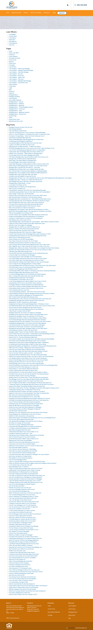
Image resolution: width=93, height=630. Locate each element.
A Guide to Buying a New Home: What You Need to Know (23, 370)
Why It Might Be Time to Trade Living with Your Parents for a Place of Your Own (29, 246)
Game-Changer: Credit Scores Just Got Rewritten (21, 193)
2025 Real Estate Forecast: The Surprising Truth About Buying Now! (26, 267)
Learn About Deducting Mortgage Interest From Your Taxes (24, 543)
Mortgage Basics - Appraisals (16, 105)
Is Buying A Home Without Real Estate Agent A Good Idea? (24, 554)
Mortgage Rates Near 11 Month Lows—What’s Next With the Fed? (25, 179)
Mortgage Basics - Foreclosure (17, 109)
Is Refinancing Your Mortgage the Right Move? (21, 141)
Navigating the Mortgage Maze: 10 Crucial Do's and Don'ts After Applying (27, 323)
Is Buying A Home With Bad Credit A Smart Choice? (22, 552)
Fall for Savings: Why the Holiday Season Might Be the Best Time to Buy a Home (29, 244)
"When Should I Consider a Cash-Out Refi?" (20, 311)
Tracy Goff (11, 45)
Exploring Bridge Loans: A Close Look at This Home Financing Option (26, 363)
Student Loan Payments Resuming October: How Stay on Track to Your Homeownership (31, 356)
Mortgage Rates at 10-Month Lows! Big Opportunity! (22, 186)
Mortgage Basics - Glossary (16, 102)
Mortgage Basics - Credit (15, 110)
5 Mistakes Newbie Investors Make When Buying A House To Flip (26, 482)
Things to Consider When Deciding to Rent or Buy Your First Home (25, 468)
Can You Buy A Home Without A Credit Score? (20, 512)
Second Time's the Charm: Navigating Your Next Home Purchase (25, 307)
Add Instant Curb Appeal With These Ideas (20, 430)
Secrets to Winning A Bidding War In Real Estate (21, 573)
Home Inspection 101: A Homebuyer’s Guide (20, 568)
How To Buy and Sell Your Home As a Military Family (22, 452)
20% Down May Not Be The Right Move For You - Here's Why (24, 396)
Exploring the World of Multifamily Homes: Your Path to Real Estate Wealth (28, 354)
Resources (47, 12)
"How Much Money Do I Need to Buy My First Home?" (22, 519)
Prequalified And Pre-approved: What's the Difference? (23, 542)
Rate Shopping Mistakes (15, 129)
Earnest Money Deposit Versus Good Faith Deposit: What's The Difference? (28, 585)
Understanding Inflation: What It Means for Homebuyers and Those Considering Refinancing (32, 270)
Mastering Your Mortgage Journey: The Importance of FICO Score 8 (26, 316)
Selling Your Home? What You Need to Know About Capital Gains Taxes (27, 223)
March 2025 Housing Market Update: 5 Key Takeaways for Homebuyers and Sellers (30, 211)
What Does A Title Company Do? (17, 559)
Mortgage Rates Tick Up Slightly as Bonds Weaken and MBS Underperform (28, 172)
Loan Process (12, 67)
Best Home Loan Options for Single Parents (20, 456)
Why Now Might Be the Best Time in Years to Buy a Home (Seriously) (26, 202)
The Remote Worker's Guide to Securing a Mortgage (22, 375)
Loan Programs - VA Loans (16, 74)
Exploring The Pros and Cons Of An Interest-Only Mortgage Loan (25, 547)
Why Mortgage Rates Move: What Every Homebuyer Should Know (25, 181)
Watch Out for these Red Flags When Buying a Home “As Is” (24, 442)
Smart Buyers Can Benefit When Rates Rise (20, 137)
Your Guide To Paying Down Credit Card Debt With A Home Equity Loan (27, 475)
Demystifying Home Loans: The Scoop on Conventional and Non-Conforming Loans (30, 298)
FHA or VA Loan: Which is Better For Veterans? (21, 545)
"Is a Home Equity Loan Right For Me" (18, 582)
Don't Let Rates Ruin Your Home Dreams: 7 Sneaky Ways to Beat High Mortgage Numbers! (32, 333)
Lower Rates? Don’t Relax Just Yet (18, 185)
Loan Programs (13, 98)
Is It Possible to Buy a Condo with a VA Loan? (20, 465)
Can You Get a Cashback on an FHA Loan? (19, 508)
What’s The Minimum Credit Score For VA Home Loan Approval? (25, 493)
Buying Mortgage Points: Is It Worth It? (19, 466)
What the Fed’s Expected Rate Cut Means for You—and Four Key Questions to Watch (30, 249)
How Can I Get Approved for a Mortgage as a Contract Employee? (25, 477)
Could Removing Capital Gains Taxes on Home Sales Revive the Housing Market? (29, 192)
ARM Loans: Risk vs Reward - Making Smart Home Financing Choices (26, 347)
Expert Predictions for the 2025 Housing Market (21, 239)
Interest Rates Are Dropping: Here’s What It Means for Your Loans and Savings (29, 262)
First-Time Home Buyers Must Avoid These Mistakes (22, 578)
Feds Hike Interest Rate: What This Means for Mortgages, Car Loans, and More (29, 454)
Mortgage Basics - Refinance (16, 103)
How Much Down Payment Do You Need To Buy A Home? (23, 536)
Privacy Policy (12, 60)
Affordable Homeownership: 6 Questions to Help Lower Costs (25, 242)
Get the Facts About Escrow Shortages (19, 563)
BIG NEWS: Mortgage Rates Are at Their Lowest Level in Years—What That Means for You (31, 148)
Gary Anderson (12, 41)
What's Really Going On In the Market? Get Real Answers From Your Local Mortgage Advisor (32, 417)
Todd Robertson (13, 43)
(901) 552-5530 (81, 5)
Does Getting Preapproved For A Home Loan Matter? (22, 557)
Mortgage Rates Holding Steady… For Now (20, 183)
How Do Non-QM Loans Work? (17, 486)
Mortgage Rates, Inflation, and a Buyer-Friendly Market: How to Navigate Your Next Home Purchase (34, 248)
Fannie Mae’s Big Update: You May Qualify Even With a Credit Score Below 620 (29, 164)
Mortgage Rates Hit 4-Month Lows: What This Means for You (24, 227)
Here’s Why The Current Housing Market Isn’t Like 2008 (23, 451)
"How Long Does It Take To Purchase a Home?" (21, 580)
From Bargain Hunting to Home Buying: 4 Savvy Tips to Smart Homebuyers (28, 358)
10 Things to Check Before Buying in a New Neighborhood (23, 428)
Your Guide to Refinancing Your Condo (18, 566)
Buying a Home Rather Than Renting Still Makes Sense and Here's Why (27, 386)
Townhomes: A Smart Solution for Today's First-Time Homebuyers (26, 218)
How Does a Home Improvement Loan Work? (20, 515)
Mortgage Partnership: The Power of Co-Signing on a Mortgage (25, 312)
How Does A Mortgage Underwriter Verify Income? (22, 489)
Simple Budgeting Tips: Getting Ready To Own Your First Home (25, 414)
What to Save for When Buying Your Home (19, 237)
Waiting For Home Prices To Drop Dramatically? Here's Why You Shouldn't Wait (29, 393)
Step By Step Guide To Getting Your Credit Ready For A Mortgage (25, 479)
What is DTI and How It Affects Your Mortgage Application (24, 540)
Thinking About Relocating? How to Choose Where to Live (23, 431)
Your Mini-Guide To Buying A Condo (18, 410)
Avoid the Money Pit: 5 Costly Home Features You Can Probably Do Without (28, 372)
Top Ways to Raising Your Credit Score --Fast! (20, 433)
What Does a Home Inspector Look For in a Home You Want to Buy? (26, 445)
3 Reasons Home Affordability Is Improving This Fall (22, 176)
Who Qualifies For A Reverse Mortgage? (19, 531)
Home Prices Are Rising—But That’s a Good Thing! (21, 230)
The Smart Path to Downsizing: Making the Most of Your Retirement (26, 309)
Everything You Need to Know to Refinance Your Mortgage (23, 526)
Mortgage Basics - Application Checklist (19, 112)
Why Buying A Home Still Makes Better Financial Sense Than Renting (26, 435)
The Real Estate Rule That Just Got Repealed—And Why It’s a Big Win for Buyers (29, 200)
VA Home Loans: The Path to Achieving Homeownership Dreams (25, 335)
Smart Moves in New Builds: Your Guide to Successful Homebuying (26, 326)
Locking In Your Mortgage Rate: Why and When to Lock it (23, 269)
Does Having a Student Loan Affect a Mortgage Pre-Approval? (25, 409)
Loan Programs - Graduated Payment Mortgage (21, 70)
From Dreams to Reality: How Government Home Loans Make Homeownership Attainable (31, 339)
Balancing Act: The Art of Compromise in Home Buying (22, 302)
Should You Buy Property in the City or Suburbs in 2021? (23, 594)
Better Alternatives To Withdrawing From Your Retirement (23, 472)
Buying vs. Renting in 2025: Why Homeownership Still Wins (24, 228)
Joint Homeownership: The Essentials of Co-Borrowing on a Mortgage (27, 325)
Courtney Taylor (13, 36)
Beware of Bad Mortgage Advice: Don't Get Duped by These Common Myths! (28, 360)
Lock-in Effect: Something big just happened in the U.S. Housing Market (27, 150)
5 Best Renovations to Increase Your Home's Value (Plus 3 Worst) (25, 571)
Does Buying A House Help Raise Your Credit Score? (22, 577)
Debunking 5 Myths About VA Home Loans (20, 524)
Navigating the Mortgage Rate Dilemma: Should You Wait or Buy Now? (26, 300)
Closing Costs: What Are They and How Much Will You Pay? (24, 501)
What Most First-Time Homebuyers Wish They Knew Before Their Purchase (28, 412)
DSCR (10, 117)
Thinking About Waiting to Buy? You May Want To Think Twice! (24, 389)
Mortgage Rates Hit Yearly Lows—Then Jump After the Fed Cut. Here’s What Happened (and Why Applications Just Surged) (40, 178)
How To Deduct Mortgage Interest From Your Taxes (22, 494)
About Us (11, 61)
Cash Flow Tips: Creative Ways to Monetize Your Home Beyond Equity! (27, 349)
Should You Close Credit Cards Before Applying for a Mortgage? (25, 407)
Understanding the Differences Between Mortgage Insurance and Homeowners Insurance (31, 293)
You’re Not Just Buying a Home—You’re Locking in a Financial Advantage (27, 132)
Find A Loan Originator (36, 12)
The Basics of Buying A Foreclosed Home (19, 564)
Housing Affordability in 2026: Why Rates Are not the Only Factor (25, 143)
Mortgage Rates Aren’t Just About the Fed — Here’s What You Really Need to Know (30, 199)
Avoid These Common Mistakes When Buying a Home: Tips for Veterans (27, 340)
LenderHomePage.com (81, 628)
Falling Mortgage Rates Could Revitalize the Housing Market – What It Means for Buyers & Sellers (34, 221)
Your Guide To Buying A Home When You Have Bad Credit (23, 473)
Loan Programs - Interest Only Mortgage (19, 68)
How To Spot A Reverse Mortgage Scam (19, 491)
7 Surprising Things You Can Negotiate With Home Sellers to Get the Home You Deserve (31, 384)
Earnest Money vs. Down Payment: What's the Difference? (24, 368)
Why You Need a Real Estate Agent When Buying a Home (23, 297)
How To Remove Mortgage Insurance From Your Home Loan (24, 570)
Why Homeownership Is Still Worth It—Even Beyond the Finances (25, 197)
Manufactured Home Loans (16, 121)
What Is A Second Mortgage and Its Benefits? (20, 561)
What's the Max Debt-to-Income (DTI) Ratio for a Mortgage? (24, 405)
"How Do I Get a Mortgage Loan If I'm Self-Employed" (22, 505)
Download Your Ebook (14, 58)
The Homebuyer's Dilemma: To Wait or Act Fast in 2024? (23, 330)
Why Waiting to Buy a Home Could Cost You (20, 220)
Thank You (11, 93)
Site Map (50, 615)
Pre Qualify (12, 65)
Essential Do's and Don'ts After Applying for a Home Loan (23, 367)
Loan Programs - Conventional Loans (18, 82)
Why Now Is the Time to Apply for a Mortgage (20, 225)
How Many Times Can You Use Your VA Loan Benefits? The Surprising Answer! (29, 374)
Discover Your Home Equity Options (18, 533)
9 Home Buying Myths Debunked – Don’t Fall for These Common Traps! (27, 291)
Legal (10, 88)
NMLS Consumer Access (12, 618)
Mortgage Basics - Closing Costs (17, 114)
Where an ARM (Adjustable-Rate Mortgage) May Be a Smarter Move (26, 139)
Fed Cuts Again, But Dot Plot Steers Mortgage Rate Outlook (24, 155)
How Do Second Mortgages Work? (18, 459)
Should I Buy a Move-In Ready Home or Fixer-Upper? (22, 521)
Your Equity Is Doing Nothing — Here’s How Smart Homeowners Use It (26, 136)
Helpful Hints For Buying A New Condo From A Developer (23, 587)
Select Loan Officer (14, 53)
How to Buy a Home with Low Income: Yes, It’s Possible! (23, 241)
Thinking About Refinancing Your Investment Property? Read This (25, 538)
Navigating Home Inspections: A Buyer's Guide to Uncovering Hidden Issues (28, 314)
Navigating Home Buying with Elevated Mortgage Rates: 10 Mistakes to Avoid (29, 304)
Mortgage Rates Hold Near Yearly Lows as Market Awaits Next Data (26, 169)
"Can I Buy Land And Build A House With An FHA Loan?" (23, 498)
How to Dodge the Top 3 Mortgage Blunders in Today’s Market (25, 263)
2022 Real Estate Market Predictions (18, 447)
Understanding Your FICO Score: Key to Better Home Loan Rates (25, 283)
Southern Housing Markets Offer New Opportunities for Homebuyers (26, 216)
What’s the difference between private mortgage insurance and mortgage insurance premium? (32, 463)
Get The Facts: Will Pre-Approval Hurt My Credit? (21, 419)
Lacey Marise (12, 38)
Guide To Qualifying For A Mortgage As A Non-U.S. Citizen (23, 496)
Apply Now (62, 13)
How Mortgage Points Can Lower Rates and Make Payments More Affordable (29, 379)
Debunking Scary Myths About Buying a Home (20, 251)
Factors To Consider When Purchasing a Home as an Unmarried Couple (27, 461)
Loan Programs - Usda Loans (16, 75)
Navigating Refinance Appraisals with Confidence (21, 277)
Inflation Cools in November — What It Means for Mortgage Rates (25, 153)
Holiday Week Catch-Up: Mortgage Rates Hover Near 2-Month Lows (26, 151)
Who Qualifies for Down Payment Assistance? (20, 458)
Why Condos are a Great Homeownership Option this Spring (24, 395)
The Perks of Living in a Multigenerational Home (21, 424)
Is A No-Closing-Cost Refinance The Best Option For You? (23, 529)
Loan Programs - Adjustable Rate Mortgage (20, 81)
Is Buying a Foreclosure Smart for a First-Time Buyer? (22, 503)
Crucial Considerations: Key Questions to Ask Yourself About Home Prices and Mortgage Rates (33, 365)
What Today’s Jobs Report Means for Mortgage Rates (22, 160)
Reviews (26, 12)
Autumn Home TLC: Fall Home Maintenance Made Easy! (23, 337)
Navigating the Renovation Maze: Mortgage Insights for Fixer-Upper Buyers (28, 328)
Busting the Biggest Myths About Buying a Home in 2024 (23, 272)
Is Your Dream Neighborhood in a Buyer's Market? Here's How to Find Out (27, 281)
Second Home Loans (14, 119)
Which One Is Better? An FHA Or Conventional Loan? (22, 517)
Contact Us (12, 54)
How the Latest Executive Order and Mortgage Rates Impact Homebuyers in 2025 (29, 234)
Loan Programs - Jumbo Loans (17, 77)
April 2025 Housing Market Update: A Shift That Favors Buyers (25, 206)
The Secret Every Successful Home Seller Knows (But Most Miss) (26, 204)
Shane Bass (12, 39)
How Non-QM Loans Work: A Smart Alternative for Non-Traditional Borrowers (28, 253)
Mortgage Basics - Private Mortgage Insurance (21, 107)
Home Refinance (13, 56)
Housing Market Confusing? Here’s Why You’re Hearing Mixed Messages (27, 190)
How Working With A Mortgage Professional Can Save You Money (25, 421)
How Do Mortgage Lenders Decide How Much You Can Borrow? (25, 514)
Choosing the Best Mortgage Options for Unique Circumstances (25, 426)
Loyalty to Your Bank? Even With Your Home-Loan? (22, 144)
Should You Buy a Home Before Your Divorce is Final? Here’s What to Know (28, 195)
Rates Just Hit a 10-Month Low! (17, 188)
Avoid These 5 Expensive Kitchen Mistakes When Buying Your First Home (27, 286)
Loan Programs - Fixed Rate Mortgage (19, 72)
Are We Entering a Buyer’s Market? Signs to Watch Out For (23, 438)
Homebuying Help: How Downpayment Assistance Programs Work (26, 403)
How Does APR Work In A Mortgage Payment (20, 522)
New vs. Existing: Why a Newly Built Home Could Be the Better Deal (26, 276)
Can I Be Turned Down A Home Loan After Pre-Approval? (23, 507)
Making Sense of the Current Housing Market (20, 440)
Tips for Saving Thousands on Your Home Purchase (22, 437)
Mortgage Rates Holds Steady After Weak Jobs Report (23, 174)
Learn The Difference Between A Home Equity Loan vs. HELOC (25, 480)
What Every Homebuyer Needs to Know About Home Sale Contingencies (27, 591)
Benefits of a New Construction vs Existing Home (21, 416)
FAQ (10, 89)
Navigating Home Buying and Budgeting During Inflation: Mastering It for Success (29, 398)
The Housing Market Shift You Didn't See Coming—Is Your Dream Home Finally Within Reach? (32, 265)
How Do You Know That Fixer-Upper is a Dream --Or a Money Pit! (25, 353)
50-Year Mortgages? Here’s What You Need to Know (22, 162)
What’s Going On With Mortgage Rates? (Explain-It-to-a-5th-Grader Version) (28, 165)
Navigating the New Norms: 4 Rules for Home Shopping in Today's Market (27, 318)
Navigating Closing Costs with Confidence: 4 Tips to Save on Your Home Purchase (30, 321)
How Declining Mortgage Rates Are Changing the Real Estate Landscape (27, 319)
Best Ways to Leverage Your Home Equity (19, 423)
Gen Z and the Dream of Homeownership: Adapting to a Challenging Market (28, 171)
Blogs (54, 12)
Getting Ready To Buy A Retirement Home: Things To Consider (24, 470)
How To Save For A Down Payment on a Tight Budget (22, 449)
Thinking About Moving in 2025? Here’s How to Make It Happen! (25, 232)
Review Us (12, 91)
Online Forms (12, 63)
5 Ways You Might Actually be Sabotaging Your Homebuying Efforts (26, 295)
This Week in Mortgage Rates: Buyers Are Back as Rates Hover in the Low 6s (28, 157)
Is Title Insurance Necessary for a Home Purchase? (22, 510)
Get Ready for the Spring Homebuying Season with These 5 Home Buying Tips (29, 400)
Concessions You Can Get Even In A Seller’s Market (22, 444)
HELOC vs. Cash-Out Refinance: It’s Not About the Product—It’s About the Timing (29, 134)
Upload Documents (16, 12)
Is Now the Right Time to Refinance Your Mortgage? (22, 255)
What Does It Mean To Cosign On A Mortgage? (21, 535)
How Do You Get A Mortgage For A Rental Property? (22, 484)
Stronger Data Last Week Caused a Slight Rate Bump (22, 158)
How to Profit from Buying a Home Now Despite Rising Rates (24, 402)
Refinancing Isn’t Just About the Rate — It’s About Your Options (25, 146)
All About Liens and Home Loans (17, 550)
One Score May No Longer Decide (17, 130)
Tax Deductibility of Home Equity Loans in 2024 (21, 279)
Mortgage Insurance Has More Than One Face (20, 127)
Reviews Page (12, 116)
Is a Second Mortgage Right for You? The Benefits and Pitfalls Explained (27, 274)
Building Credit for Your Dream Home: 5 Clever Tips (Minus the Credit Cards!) (28, 377)
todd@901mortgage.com (33, 611)
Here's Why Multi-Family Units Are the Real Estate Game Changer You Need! (28, 351)
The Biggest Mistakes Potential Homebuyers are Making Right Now (26, 284)
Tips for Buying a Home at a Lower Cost (19, 290)
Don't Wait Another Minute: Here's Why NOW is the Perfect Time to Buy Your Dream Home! (32, 305)
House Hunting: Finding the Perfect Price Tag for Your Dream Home (26, 381)
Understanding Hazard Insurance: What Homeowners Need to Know (26, 288)
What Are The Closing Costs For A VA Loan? (20, 487)
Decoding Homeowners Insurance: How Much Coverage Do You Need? (27, 391)
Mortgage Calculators (14, 96)
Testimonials (12, 86)
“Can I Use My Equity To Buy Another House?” (20, 500)
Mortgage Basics (13, 95)
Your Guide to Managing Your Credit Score (19, 592)
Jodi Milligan (12, 34)
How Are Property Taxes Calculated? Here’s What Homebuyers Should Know (28, 214)
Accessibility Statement (15, 100)
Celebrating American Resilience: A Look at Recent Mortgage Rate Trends (27, 235)
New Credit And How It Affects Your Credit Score (21, 549)
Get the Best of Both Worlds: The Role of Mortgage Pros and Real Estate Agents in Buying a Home (34, 388)
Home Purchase (13, 84)
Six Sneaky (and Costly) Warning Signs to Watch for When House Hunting (27, 344)
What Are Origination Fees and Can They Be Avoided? (22, 589)
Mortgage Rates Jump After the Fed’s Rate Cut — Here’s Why (24, 167)
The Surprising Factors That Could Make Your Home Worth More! (25, 256)
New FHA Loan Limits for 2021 (17, 575)
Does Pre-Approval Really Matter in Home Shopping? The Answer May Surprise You (30, 382)
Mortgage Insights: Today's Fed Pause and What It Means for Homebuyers (28, 332)
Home (7, 12)
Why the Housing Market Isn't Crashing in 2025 (21, 213)
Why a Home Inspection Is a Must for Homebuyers (22, 207)
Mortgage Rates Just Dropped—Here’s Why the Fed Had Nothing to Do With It (28, 209)
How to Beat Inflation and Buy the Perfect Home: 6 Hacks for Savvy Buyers (28, 258)
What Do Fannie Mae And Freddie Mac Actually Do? (22, 584)
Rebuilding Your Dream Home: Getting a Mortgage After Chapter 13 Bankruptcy (29, 342)
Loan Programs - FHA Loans (16, 79)
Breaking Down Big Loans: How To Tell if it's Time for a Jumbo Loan (26, 361)
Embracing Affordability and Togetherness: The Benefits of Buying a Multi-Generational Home (32, 346)
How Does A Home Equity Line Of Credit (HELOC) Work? (23, 556)
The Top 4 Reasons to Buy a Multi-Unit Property (21, 528)
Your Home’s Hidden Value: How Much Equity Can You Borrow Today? (26, 260)
